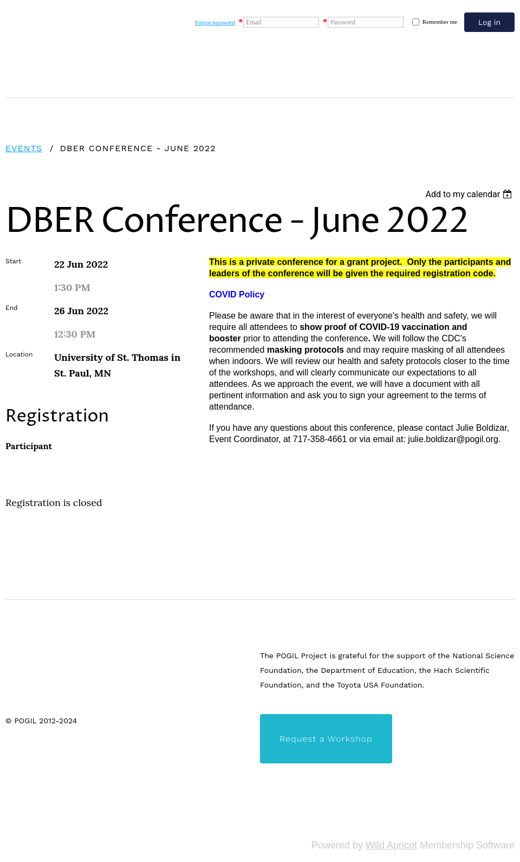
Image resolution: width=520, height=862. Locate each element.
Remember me (439, 21)
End (11, 308)
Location (18, 354)
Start (13, 261)
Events (23, 148)
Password (342, 22)
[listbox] (470, 194)
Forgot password (215, 22)
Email (254, 22)
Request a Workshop (326, 739)
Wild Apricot (391, 845)
